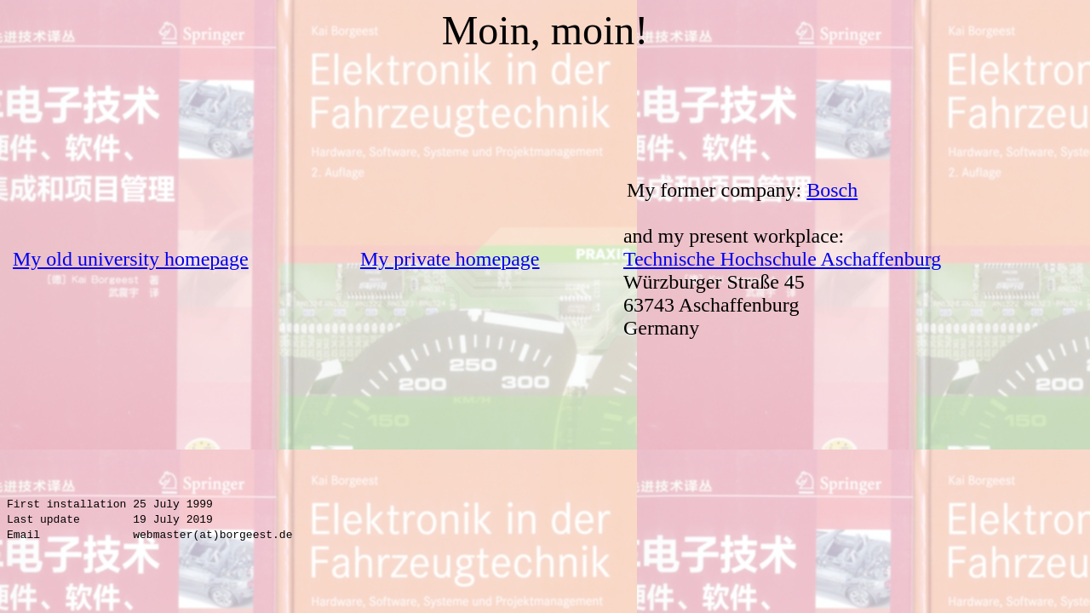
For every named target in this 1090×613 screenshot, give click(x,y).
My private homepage (450, 259)
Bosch (832, 190)
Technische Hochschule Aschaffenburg (782, 259)
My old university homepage (131, 259)
